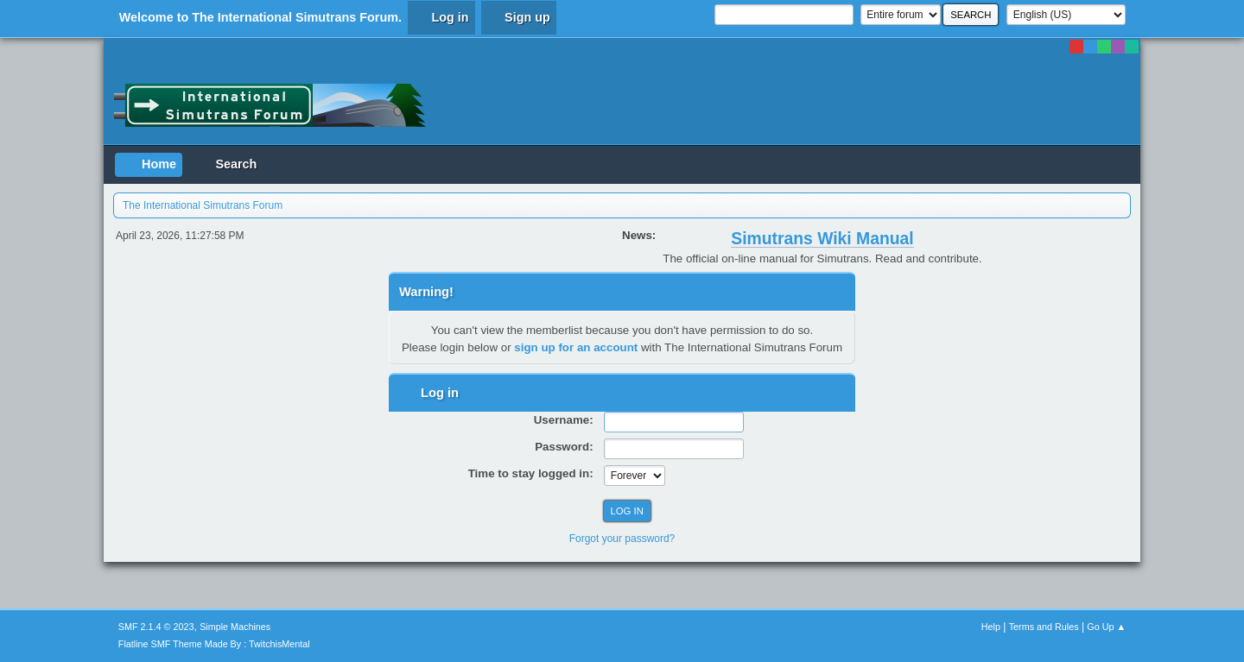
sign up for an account (576, 347)
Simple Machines (235, 626)
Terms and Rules (1044, 626)
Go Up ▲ (1106, 626)
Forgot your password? (622, 539)
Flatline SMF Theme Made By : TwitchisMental (214, 644)
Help (990, 626)
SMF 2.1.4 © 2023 (156, 626)
